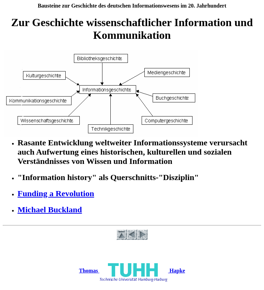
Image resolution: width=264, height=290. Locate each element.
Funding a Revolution (56, 193)
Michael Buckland (50, 209)
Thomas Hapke (132, 271)
